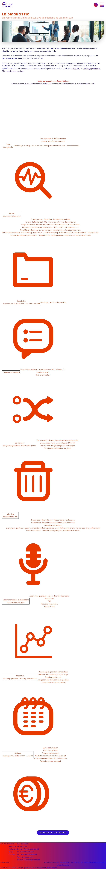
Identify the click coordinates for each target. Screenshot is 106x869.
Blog (10, 852)
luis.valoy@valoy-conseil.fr (96, 862)
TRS (4, 71)
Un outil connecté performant (28, 860)
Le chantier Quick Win (25, 852)
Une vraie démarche (25, 857)
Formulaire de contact (53, 833)
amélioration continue (15, 71)
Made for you (52, 868)
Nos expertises (23, 844)
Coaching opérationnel (91, 69)
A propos (12, 846)
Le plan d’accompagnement (28, 849)
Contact (12, 854)
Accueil (11, 844)
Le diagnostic (22, 846)
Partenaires (13, 849)
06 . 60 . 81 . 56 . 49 (78, 862)
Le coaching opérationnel (27, 854)
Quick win (76, 69)
